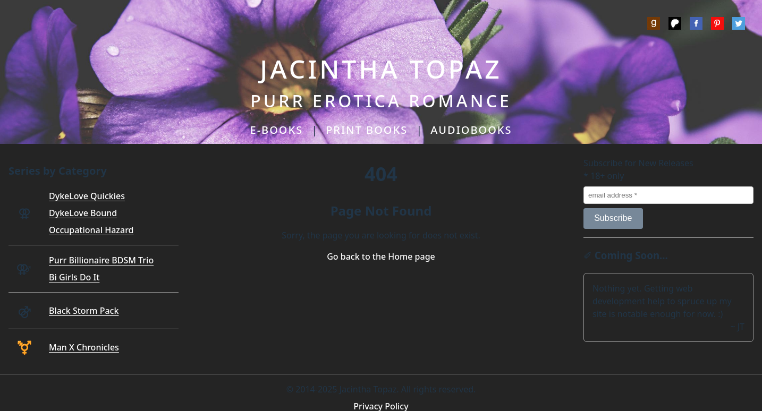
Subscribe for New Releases (638, 163)
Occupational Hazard (91, 230)
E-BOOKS (276, 130)
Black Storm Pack (83, 310)
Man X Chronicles (84, 347)
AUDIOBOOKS (471, 130)
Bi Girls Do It (74, 277)
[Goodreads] (653, 25)
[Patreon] (674, 25)
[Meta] (696, 25)
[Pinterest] (717, 25)
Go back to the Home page (381, 256)
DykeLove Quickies (87, 196)
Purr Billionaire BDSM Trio (101, 260)
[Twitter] (738, 25)
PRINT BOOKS (367, 130)
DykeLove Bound (83, 213)
